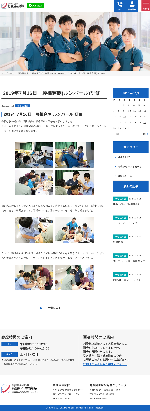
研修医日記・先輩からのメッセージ (49, 73)
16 (124, 116)
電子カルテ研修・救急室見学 (129, 261)
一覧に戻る (54, 308)
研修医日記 (124, 157)
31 (129, 128)
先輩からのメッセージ (130, 166)
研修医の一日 (125, 176)
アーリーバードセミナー (126, 223)
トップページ (7, 73)
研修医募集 (23, 73)
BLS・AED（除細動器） (126, 204)
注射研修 (118, 242)
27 (145, 122)
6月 (117, 134)
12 (139, 111)
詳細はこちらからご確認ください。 (105, 364)
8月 (144, 134)
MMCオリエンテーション (127, 280)
